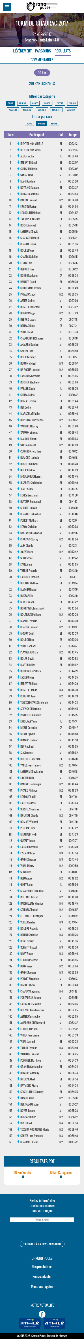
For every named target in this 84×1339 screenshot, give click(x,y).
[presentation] (42, 1232)
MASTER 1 (13, 109)
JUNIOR (47, 103)
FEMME (54, 123)
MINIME (22, 103)
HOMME (41, 123)
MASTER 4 (56, 109)
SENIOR (72, 103)
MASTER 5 (71, 109)
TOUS (10, 103)
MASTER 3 (42, 109)
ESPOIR (60, 103)
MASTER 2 (27, 109)
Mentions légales (42, 1286)
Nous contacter (42, 1276)
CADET (35, 103)
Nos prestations (42, 1266)
